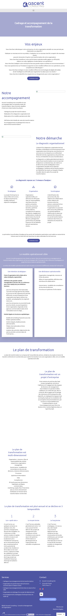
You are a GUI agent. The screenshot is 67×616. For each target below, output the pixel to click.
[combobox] (60, 614)
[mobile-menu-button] (33, 10)
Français (59, 614)
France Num (48, 614)
